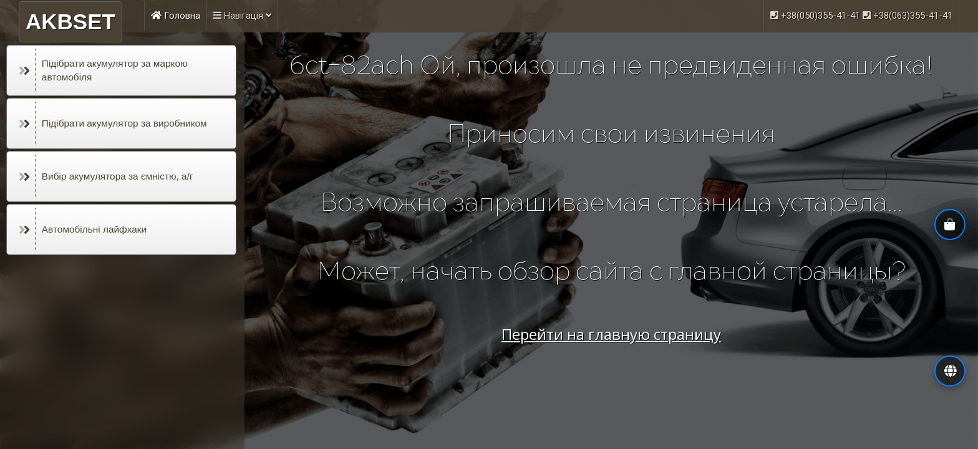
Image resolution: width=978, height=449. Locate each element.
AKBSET (70, 21)
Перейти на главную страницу (611, 334)
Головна (175, 15)
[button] (950, 371)
